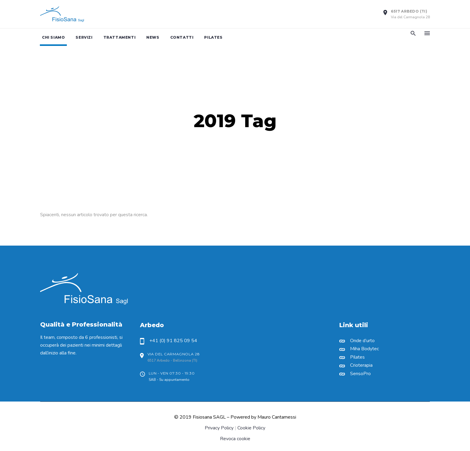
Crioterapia (361, 365)
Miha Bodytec (364, 348)
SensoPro (360, 373)
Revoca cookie (235, 438)
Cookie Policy (251, 428)
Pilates (357, 357)
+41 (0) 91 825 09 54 (173, 340)
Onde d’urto (362, 340)
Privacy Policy (219, 428)
